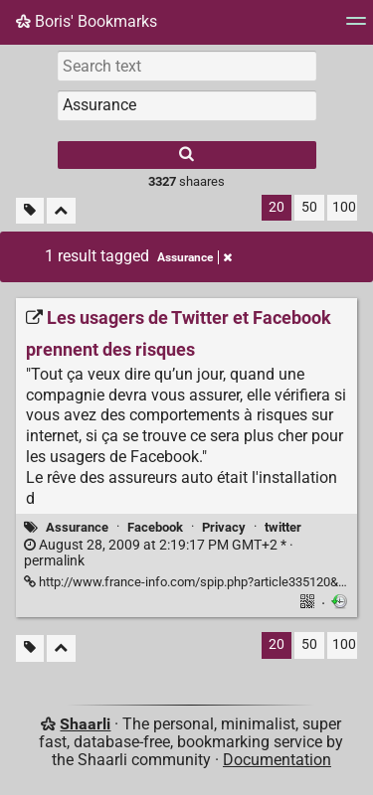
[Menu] (356, 27)
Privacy (224, 527)
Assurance (77, 527)
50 (309, 207)
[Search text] (187, 65)
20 (276, 207)
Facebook (155, 527)
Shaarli (85, 724)
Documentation (277, 759)
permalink (158, 553)
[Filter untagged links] (30, 211)
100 (344, 207)
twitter (283, 527)
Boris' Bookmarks (86, 21)
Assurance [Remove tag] (194, 257)
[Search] (187, 155)
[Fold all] (61, 211)
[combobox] (187, 105)
